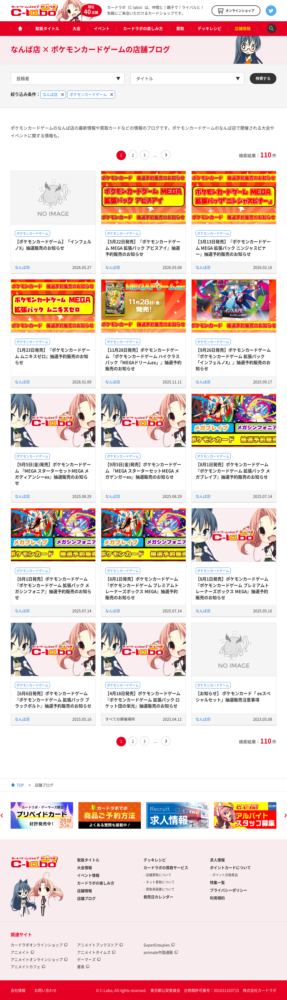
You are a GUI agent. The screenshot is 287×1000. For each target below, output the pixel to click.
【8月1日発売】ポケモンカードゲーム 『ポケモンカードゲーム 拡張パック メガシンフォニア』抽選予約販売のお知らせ (53, 588)
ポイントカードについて (230, 867)
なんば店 (22, 267)
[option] (42, 815)
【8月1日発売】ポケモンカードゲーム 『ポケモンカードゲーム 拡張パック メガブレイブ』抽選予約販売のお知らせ (233, 470)
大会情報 (84, 867)
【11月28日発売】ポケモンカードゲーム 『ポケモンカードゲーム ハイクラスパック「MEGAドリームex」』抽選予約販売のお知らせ (143, 359)
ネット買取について (160, 882)
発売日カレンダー (158, 896)
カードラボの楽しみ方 (143, 28)
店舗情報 (243, 28)
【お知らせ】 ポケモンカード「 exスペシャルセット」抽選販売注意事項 (233, 696)
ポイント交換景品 (225, 875)
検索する (263, 78)
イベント (102, 28)
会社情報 (18, 990)
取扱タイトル (47, 28)
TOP (20, 785)
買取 (180, 28)
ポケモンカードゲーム (32, 233)
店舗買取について (158, 875)
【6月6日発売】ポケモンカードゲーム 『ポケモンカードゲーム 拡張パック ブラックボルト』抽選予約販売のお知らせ (53, 699)
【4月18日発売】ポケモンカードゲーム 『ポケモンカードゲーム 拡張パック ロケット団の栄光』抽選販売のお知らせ (142, 699)
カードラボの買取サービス (166, 867)
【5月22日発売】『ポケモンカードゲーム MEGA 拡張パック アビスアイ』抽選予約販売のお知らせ (142, 247)
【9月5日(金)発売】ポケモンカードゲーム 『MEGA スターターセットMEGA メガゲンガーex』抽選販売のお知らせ (143, 470)
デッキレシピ (209, 28)
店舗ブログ (86, 898)
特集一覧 (217, 882)
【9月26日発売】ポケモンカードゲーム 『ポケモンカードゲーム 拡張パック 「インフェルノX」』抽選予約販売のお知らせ (233, 359)
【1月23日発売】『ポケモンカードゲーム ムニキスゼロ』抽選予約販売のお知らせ (52, 356)
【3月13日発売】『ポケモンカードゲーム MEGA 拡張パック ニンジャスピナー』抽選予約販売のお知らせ (233, 247)
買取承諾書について (160, 889)
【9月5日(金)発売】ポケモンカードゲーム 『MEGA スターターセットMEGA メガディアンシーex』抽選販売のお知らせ (53, 473)
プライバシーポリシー (228, 890)
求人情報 (217, 859)
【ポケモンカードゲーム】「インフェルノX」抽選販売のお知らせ (53, 244)
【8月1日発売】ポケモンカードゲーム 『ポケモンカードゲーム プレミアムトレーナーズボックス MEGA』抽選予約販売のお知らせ (142, 588)
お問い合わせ (45, 990)
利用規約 (217, 897)
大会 (77, 28)
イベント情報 (88, 875)
